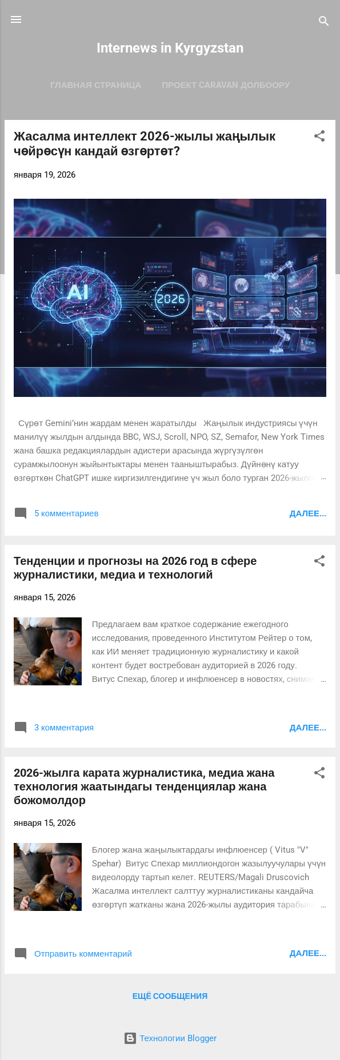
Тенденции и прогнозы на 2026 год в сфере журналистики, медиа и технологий (135, 567)
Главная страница (95, 85)
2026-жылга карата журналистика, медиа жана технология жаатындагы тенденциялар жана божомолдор (144, 786)
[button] (319, 138)
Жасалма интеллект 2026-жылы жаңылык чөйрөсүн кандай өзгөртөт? (144, 143)
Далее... (308, 513)
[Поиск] (324, 23)
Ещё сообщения (170, 996)
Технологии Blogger (170, 1038)
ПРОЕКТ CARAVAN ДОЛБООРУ (226, 85)
